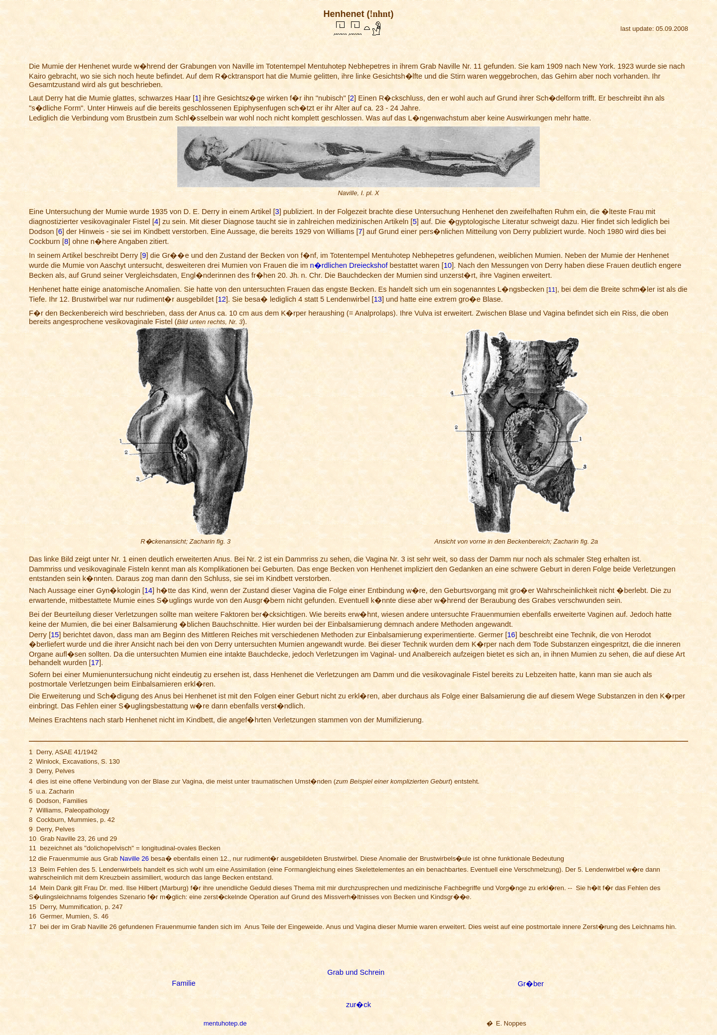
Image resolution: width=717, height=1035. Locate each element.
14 (148, 590)
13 (378, 299)
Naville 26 (134, 858)
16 (511, 635)
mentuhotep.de (225, 1023)
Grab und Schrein (355, 972)
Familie (183, 983)
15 (55, 635)
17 (95, 663)
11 (551, 289)
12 (222, 299)
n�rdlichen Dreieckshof (349, 265)
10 (448, 265)
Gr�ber (531, 984)
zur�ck (358, 1005)
